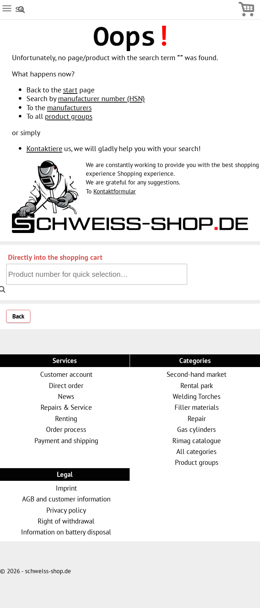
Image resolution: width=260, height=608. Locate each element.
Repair (197, 418)
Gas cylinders (196, 429)
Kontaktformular (114, 191)
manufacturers (69, 107)
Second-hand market (196, 374)
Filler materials (197, 407)
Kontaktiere (44, 148)
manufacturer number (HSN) (101, 98)
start (70, 90)
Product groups (196, 462)
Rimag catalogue (196, 440)
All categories (196, 451)
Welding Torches (197, 396)
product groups (68, 116)
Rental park (196, 385)
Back (18, 316)
